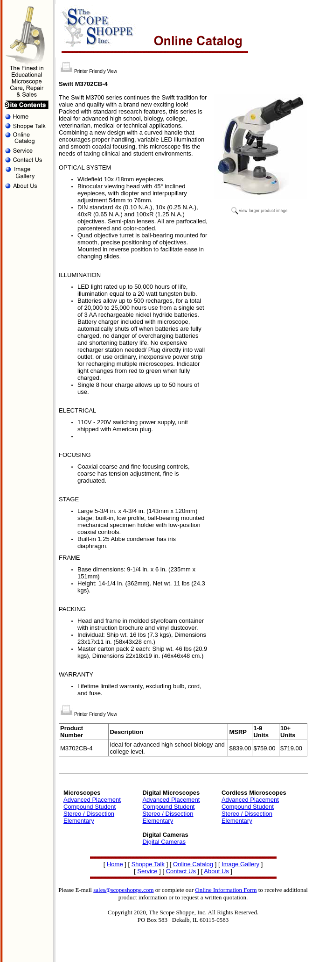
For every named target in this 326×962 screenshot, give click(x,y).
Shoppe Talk (148, 864)
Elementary (78, 820)
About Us (216, 871)
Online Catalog (193, 864)
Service (147, 871)
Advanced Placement (92, 799)
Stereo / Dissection (88, 813)
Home (115, 864)
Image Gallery (240, 864)
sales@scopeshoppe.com (123, 889)
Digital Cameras (163, 841)
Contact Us (181, 871)
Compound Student (89, 806)
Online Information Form (226, 889)
